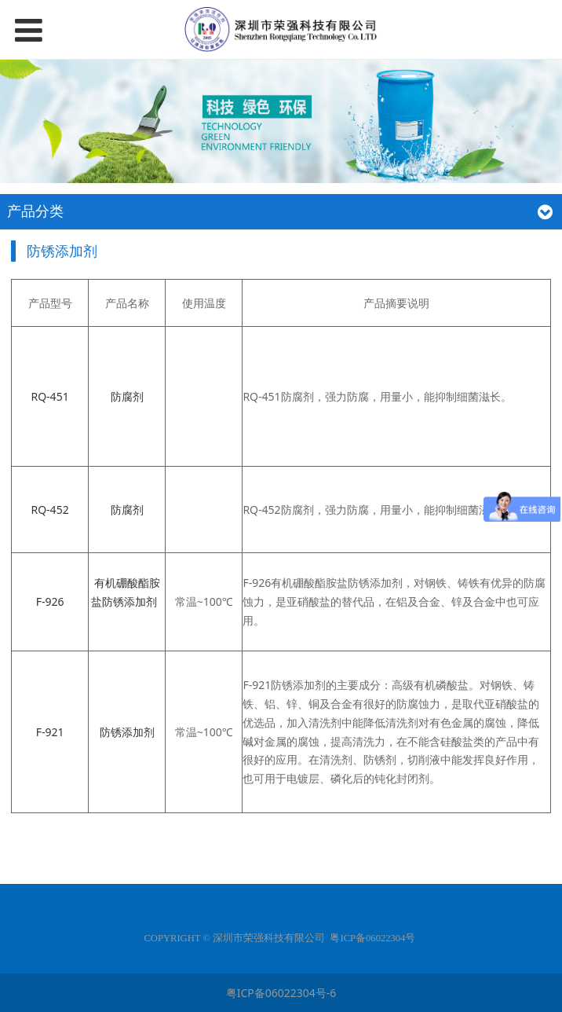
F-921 (50, 731)
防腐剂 (127, 396)
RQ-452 (49, 509)
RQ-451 (49, 396)
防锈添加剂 (127, 731)
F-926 (50, 601)
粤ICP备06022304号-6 (281, 992)
